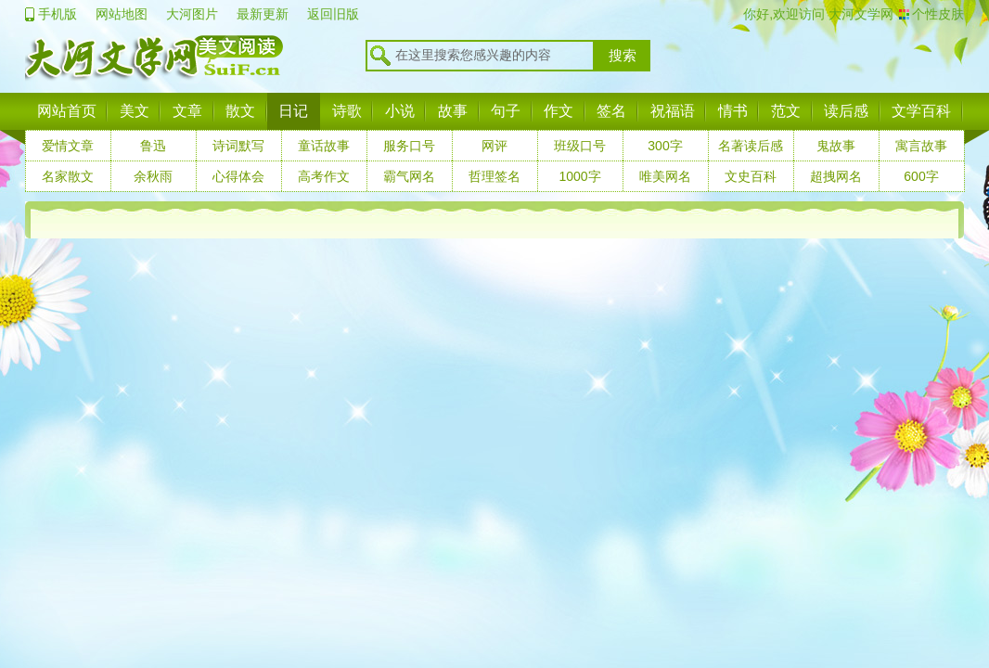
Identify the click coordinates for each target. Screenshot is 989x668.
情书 (733, 111)
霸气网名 (409, 176)
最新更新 (263, 13)
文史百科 (751, 176)
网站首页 (66, 111)
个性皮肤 (938, 13)
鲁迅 (153, 145)
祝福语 (672, 111)
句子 (505, 111)
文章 (187, 111)
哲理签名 (494, 176)
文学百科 (921, 111)
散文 (240, 111)
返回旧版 (333, 13)
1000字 (579, 176)
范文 (786, 111)
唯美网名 (665, 176)
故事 (453, 111)
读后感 (846, 111)
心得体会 (238, 176)
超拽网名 (836, 176)
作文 (558, 111)
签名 (611, 111)
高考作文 (324, 176)
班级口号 (580, 145)
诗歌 (347, 111)
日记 (293, 111)
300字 (665, 145)
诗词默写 (238, 145)
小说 (400, 111)
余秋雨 (153, 176)
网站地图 (122, 13)
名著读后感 (750, 145)
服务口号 (409, 145)
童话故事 (324, 145)
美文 (134, 111)
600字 (921, 176)
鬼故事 (835, 145)
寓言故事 (921, 145)
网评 (494, 145)
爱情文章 (68, 145)
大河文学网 (859, 13)
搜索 (622, 55)
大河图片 (192, 13)
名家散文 (68, 176)
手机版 (57, 13)
